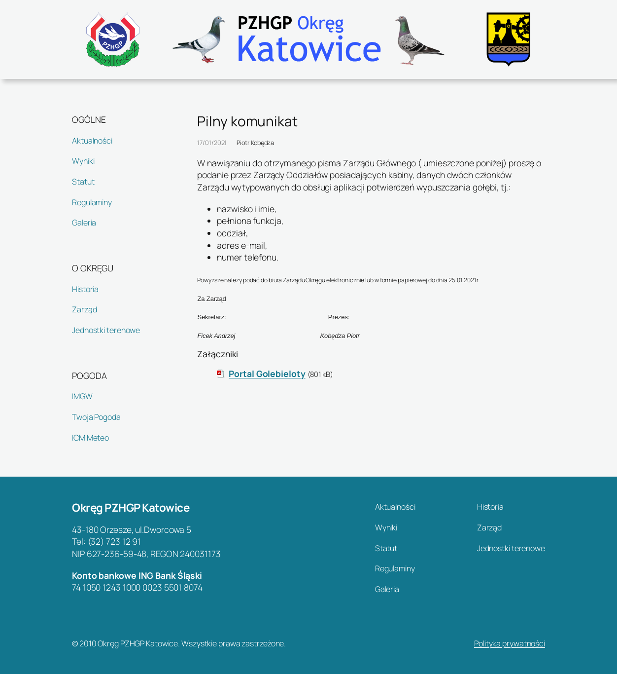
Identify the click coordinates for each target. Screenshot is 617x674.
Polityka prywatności (509, 643)
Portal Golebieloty (267, 373)
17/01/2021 (212, 142)
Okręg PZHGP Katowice (130, 507)
